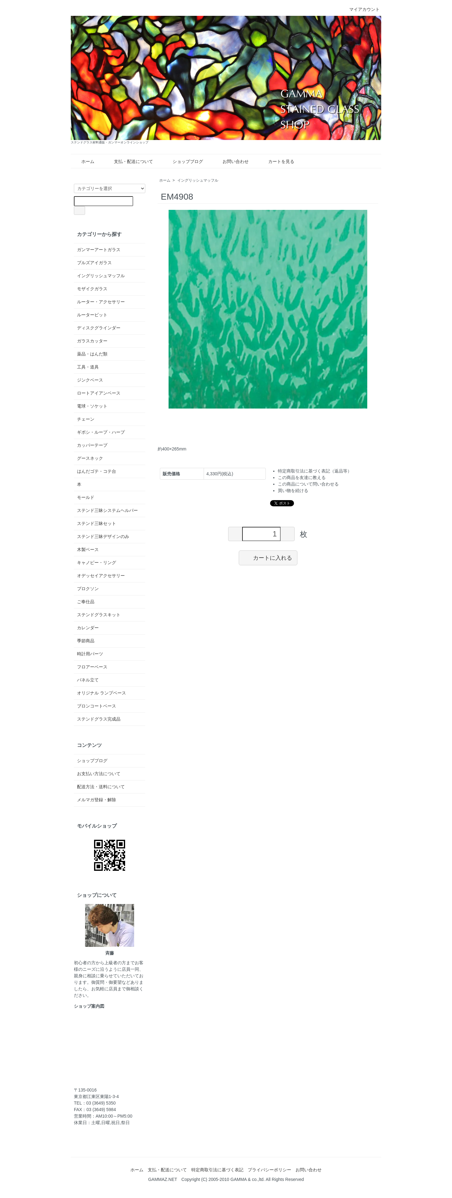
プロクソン (88, 588)
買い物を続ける (293, 490)
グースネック (90, 458)
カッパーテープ (92, 445)
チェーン (85, 419)
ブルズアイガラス (94, 262)
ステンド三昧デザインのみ (103, 536)
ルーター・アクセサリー (101, 301)
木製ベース (88, 549)
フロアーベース (92, 666)
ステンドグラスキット (98, 614)
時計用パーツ (90, 653)
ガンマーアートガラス (98, 249)
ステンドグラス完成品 (98, 719)
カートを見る (276, 161)
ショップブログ (183, 161)
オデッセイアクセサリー (101, 575)
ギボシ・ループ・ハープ (101, 432)
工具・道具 (88, 366)
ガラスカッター (92, 340)
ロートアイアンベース (98, 393)
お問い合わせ (231, 161)
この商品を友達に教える (302, 477)
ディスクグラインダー (98, 327)
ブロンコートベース (96, 705)
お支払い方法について (98, 773)
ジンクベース (90, 379)
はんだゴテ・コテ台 (96, 471)
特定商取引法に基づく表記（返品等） (315, 470)
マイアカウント (361, 9)
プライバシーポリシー (269, 1169)
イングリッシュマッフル (197, 180)
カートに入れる (268, 557)
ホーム (83, 161)
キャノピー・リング (96, 562)
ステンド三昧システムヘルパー (107, 510)
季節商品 (85, 640)
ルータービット (92, 314)
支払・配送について (129, 161)
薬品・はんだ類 (92, 353)
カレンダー (88, 627)
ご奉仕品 (85, 601)
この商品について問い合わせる (308, 483)
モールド (85, 497)
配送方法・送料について (101, 786)
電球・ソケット (92, 406)
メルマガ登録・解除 (96, 799)
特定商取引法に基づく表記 (217, 1169)
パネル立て (88, 679)
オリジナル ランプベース (101, 692)
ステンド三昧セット (96, 523)
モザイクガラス (92, 288)
